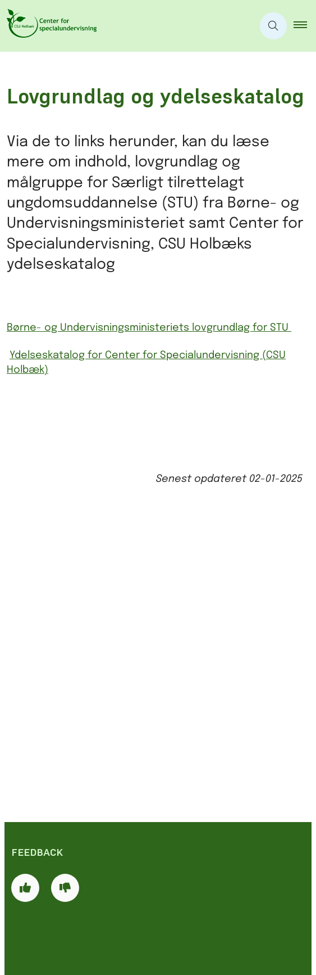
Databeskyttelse (61, 947)
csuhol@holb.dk (83, 749)
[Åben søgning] (273, 25)
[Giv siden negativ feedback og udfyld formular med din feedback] (65, 593)
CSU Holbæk (50, 810)
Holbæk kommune (64, 829)
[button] (305, 25)
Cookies (40, 889)
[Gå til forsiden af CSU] (126, 26)
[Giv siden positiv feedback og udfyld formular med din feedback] (25, 593)
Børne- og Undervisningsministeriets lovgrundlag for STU (149, 328)
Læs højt (42, 928)
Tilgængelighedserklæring (84, 908)
